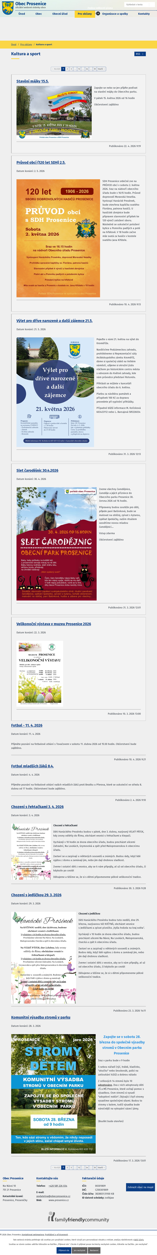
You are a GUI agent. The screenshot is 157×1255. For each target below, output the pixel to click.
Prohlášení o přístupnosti (56, 1234)
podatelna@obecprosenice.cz (53, 1196)
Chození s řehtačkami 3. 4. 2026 (37, 807)
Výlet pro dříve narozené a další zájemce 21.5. (54, 321)
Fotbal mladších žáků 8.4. (32, 766)
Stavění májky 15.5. (32, 81)
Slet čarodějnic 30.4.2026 (37, 470)
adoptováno (105, 1085)
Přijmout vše (63, 1250)
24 (87, 69)
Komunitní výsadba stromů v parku (40, 1017)
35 (95, 69)
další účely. (139, 1240)
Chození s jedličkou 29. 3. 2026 (36, 895)
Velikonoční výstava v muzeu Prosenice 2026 (53, 624)
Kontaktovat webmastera (33, 1234)
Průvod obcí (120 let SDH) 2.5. (40, 162)
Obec (38, 13)
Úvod (22, 13)
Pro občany (85, 13)
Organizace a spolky (115, 13)
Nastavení (94, 1250)
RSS (140, 53)
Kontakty (144, 13)
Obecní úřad (59, 13)
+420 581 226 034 (58, 1185)
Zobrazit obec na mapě (141, 1187)
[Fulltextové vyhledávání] (134, 4)
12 (79, 69)
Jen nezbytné (79, 1250)
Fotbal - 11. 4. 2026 (26, 725)
